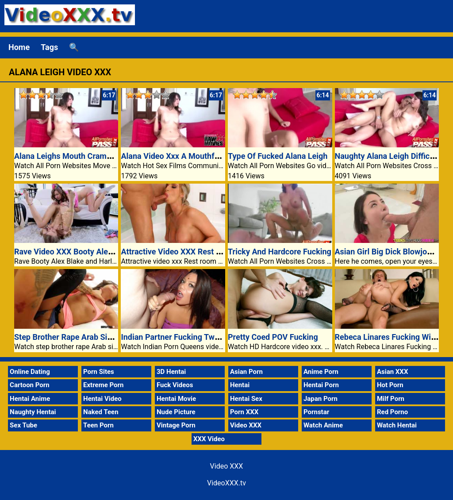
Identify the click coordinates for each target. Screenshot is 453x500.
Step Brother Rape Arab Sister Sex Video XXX (95, 337)
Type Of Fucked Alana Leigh (277, 156)
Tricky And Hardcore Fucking (279, 251)
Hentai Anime (30, 399)
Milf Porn (390, 399)
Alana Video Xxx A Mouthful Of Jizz (184, 156)
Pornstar (316, 412)
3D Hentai (171, 372)
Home (19, 47)
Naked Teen (101, 412)
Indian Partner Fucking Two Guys (180, 337)
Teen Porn (98, 425)
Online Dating (30, 372)
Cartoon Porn (30, 385)
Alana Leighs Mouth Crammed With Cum (86, 156)
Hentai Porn (321, 385)
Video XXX (245, 425)
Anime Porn (320, 372)
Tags (49, 47)
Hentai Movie (176, 399)
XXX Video (209, 439)
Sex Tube (23, 425)
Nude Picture (176, 412)
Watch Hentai (397, 425)
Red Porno (392, 412)
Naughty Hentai (33, 412)
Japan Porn (320, 399)
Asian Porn (246, 372)
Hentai (240, 385)
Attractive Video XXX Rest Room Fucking (194, 251)
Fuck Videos (175, 385)
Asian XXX (392, 372)
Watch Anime (323, 425)
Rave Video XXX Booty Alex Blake (74, 251)
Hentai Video (102, 399)
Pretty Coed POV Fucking (273, 337)
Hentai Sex (246, 399)
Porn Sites (98, 372)
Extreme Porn (103, 385)
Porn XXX (244, 412)
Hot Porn (390, 385)
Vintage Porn (176, 425)
